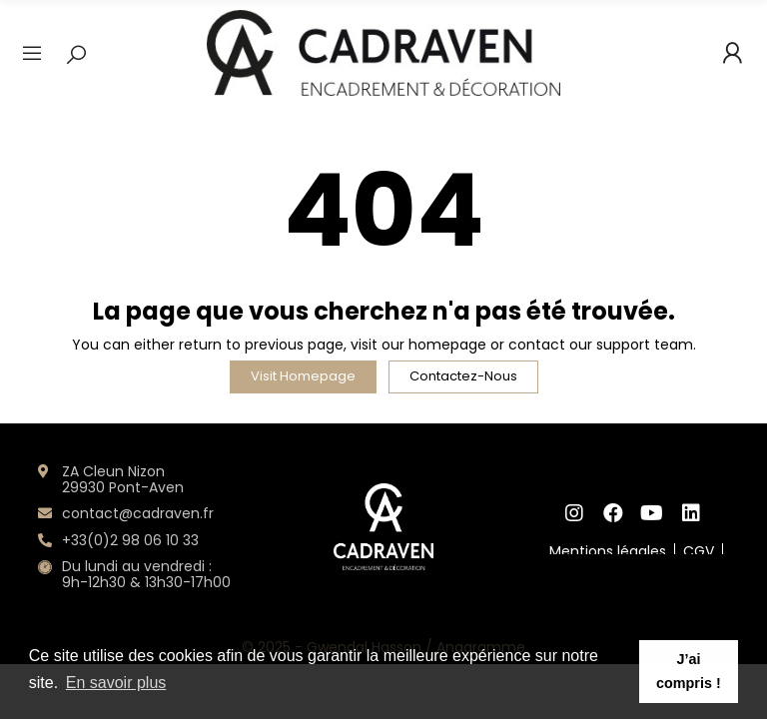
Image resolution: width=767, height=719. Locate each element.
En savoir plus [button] (116, 682)
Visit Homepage (303, 375)
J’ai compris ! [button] (688, 671)
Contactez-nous (463, 375)
